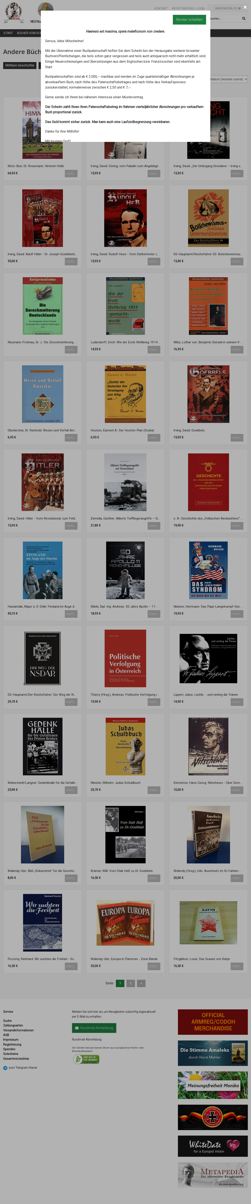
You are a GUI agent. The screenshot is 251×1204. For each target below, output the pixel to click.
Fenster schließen (189, 19)
